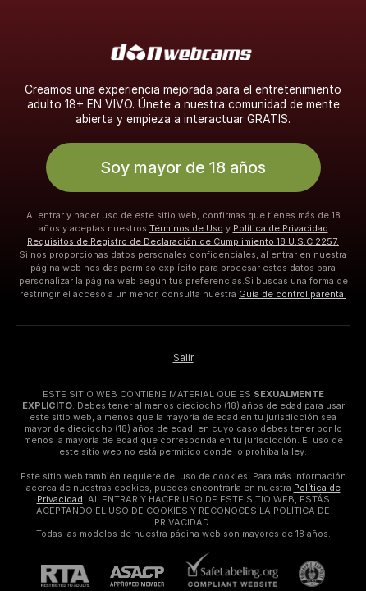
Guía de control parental (292, 294)
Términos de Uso (186, 228)
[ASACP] (147, 576)
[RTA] (75, 576)
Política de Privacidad (280, 228)
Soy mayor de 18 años (183, 167)
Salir (183, 358)
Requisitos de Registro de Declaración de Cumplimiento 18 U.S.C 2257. (183, 241)
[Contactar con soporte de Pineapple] (301, 574)
